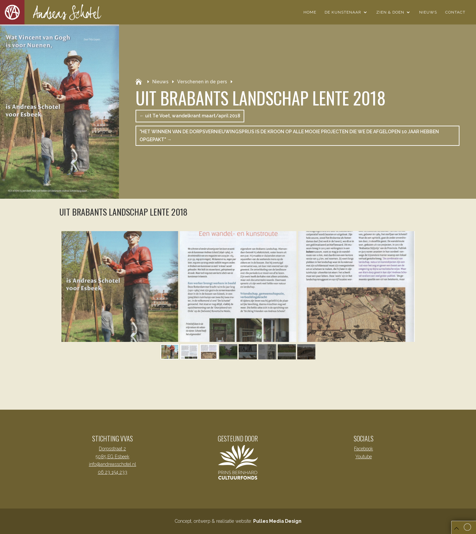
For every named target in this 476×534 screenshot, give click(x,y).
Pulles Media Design (277, 521)
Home (309, 12)
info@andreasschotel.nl (112, 464)
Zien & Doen (390, 12)
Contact (455, 12)
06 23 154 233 (112, 472)
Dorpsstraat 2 (112, 448)
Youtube (363, 456)
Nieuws (428, 12)
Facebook (363, 448)
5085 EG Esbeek (112, 456)
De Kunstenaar (343, 12)
